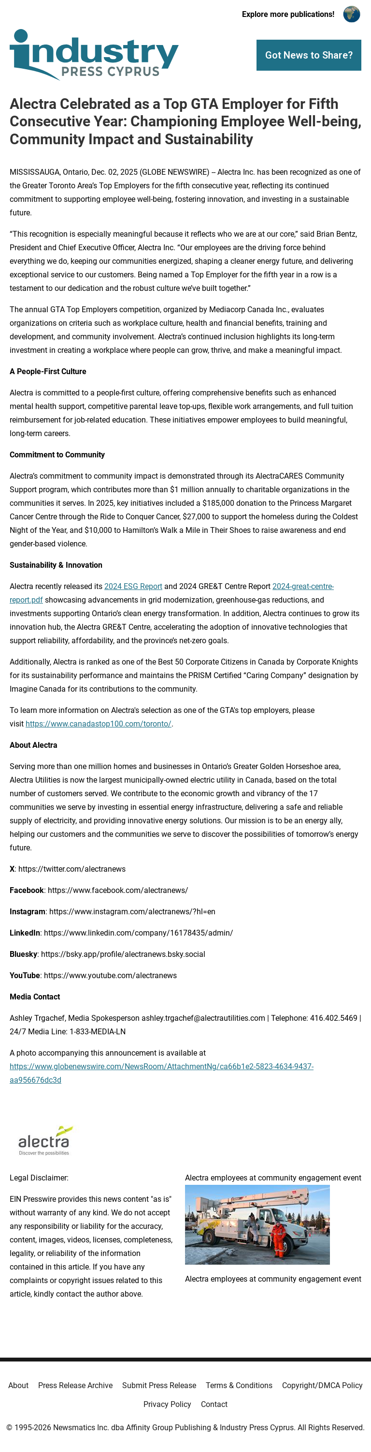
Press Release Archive (75, 1385)
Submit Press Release (159, 1385)
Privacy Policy (167, 1404)
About (18, 1385)
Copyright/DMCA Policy (322, 1385)
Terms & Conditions (239, 1385)
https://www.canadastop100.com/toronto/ (98, 723)
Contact (214, 1404)
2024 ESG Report (133, 586)
